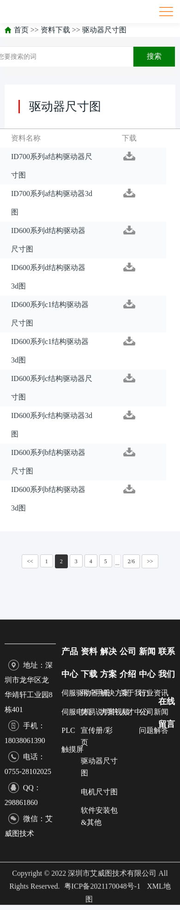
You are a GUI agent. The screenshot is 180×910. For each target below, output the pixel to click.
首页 (21, 30)
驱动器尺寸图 (104, 30)
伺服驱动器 (79, 850)
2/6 (131, 561)
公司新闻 (153, 869)
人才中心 (134, 869)
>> (150, 561)
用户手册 (95, 850)
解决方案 (115, 850)
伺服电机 (76, 869)
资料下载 (55, 30)
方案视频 (115, 869)
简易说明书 (99, 869)
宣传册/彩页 (96, 894)
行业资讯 (153, 850)
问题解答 (153, 888)
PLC (68, 888)
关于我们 (134, 850)
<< (30, 561)
